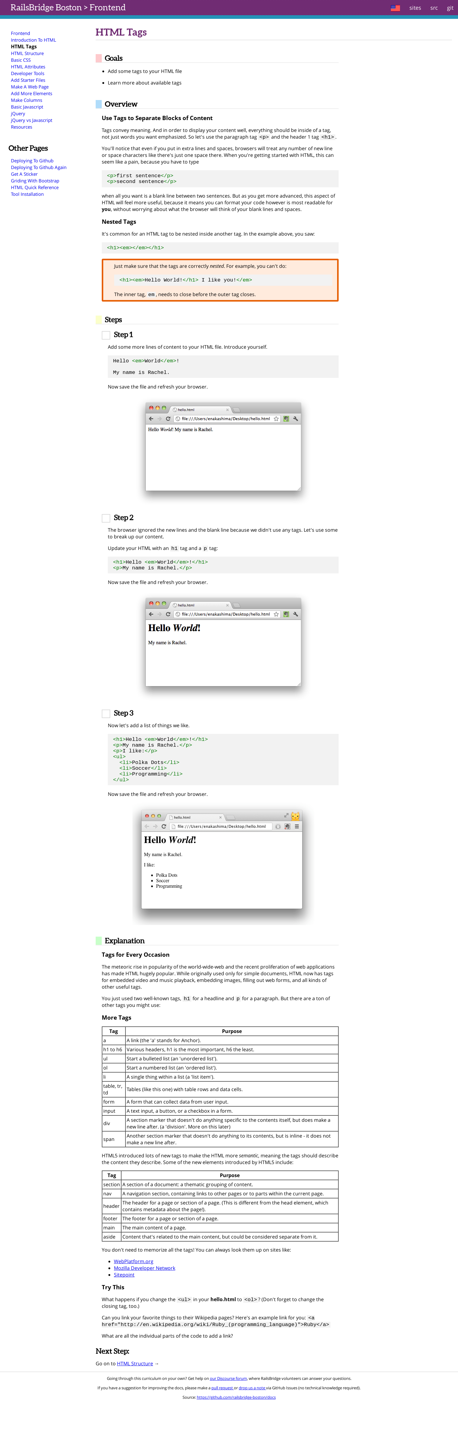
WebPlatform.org (133, 1289)
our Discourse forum (228, 1408)
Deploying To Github (32, 160)
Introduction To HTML (33, 40)
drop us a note (252, 1418)
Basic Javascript (27, 107)
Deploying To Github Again (39, 167)
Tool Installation (27, 194)
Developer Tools (27, 73)
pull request (222, 1418)
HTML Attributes (28, 67)
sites (415, 7)
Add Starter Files (28, 80)
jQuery (18, 113)
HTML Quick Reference (35, 187)
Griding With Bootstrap (35, 181)
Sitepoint (124, 1303)
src (434, 7)
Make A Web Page (30, 87)
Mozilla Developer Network (144, 1296)
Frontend (108, 7)
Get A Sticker (24, 174)
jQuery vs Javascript (31, 120)
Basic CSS (21, 60)
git (450, 7)
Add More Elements (31, 93)
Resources (21, 127)
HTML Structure (27, 53)
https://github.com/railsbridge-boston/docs (236, 1427)
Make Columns (26, 100)
